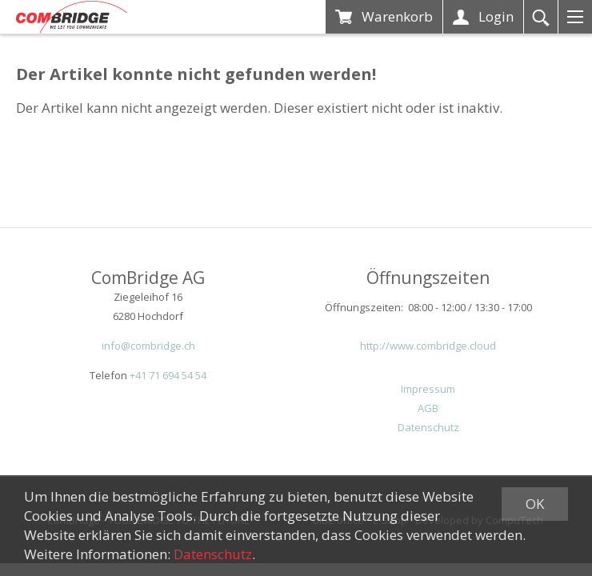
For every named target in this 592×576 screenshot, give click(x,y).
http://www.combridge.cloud (428, 345)
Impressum (428, 389)
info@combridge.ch (148, 345)
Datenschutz (428, 427)
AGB (428, 408)
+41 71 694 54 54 (168, 375)
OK (535, 503)
